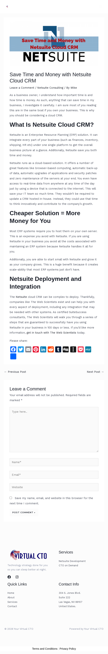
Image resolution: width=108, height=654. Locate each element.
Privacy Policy (68, 648)
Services (12, 602)
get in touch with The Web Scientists (51, 332)
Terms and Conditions (44, 648)
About (11, 597)
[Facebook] (9, 577)
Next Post (95, 371)
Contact (12, 606)
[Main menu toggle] (100, 7)
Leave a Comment (22, 87)
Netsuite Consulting (50, 87)
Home (10, 592)
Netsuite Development (72, 561)
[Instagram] (17, 577)
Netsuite (21, 297)
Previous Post (15, 371)
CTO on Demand (68, 565)
